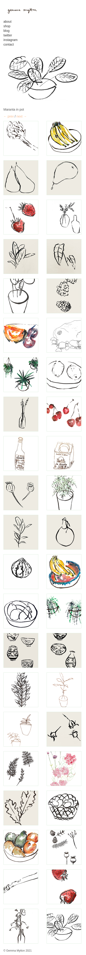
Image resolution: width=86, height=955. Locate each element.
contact (8, 44)
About (7, 21)
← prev (8, 116)
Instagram (10, 40)
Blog (6, 31)
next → (22, 116)
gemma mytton (20, 10)
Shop (6, 26)
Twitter (7, 35)
